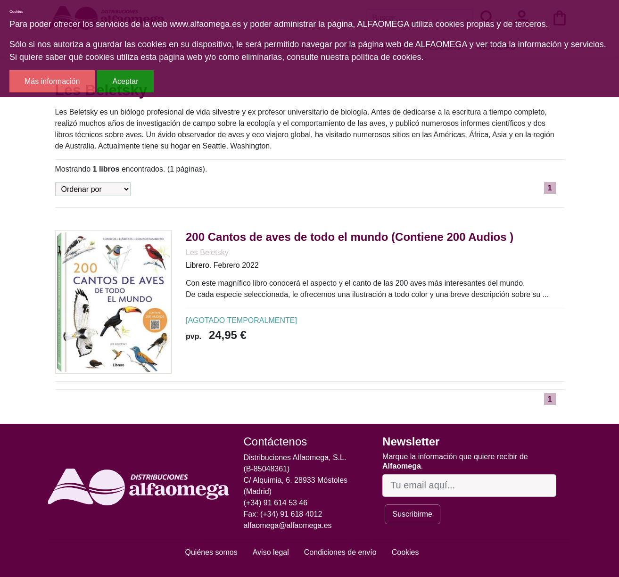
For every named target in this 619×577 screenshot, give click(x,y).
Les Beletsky (207, 252)
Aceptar (125, 81)
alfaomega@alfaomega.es (288, 525)
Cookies (405, 552)
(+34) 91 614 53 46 (276, 503)
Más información (52, 81)
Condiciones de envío (340, 552)
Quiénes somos (211, 552)
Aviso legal (271, 552)
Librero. (198, 265)
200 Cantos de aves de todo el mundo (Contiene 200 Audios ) (349, 237)
